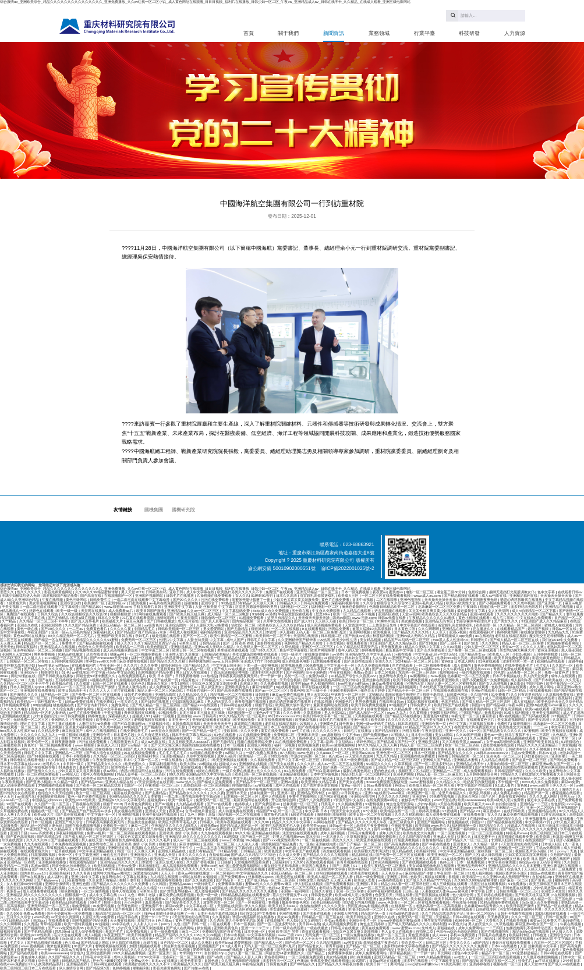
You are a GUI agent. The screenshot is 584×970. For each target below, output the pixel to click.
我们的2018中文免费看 (560, 640)
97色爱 (498, 672)
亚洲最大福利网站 (444, 712)
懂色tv (25, 869)
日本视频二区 (332, 635)
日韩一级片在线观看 (288, 928)
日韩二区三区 (437, 942)
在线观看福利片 (482, 632)
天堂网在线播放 (94, 610)
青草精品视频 (51, 924)
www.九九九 (397, 712)
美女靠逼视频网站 (43, 603)
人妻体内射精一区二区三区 (508, 764)
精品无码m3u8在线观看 (531, 931)
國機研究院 (183, 509)
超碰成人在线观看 (521, 825)
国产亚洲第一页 (550, 603)
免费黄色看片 (97, 628)
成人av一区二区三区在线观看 (340, 764)
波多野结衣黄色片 (393, 676)
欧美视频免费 (292, 665)
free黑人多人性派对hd (450, 640)
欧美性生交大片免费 (515, 727)
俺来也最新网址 (354, 606)
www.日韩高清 (205, 716)
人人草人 (439, 632)
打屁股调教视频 (407, 840)
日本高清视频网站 (385, 862)
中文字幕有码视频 (262, 935)
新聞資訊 (333, 33)
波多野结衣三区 (102, 844)
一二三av (76, 628)
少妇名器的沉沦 (46, 716)
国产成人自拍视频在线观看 (244, 938)
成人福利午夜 (522, 680)
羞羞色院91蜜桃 (436, 716)
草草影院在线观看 (316, 687)
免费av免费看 (34, 913)
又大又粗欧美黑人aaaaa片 (189, 741)
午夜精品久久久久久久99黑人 (175, 825)
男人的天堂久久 (220, 701)
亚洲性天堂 (174, 654)
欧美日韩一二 (377, 964)
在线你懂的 (275, 920)
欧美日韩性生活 (359, 917)
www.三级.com (364, 617)
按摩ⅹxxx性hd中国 (215, 865)
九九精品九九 (559, 632)
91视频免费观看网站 (563, 643)
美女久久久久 (343, 840)
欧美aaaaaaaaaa (471, 800)
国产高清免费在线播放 (235, 690)
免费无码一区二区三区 (139, 640)
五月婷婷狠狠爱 (546, 654)
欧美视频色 (382, 632)
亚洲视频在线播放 (16, 716)
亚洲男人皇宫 (493, 749)
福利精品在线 (211, 632)
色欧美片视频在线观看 (509, 687)
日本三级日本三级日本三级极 (202, 712)
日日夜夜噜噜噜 (188, 676)
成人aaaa (440, 935)
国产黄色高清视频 (508, 709)
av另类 (270, 614)
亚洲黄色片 (344, 701)
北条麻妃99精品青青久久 (484, 906)
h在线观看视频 (314, 628)
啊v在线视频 (509, 716)
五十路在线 (301, 610)
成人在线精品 (525, 701)
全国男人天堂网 (261, 669)
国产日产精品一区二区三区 (361, 844)
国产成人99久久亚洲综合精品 (395, 669)
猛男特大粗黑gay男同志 (112, 873)
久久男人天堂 (371, 789)
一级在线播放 (172, 759)
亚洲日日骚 (19, 833)
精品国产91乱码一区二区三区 (407, 640)
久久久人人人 (100, 690)
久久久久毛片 (160, 840)
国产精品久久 (552, 614)
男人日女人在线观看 (192, 672)
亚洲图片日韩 (398, 877)
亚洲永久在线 (28, 625)
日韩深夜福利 (27, 647)
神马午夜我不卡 (319, 669)
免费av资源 (362, 672)
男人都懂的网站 (323, 683)
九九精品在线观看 (357, 610)
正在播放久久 (484, 628)
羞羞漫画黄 (154, 902)
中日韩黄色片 (352, 793)
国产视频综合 (155, 727)
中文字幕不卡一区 (341, 665)
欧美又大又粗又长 (101, 928)
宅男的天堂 (188, 643)
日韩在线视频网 (409, 698)
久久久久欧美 (345, 698)
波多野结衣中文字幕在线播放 (125, 877)
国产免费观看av (376, 734)
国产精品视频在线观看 (462, 595)
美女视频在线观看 (41, 807)
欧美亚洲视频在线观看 (231, 759)
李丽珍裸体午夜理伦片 (474, 621)
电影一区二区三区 (420, 592)
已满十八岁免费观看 (315, 800)
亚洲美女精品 (92, 869)
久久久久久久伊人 (327, 730)
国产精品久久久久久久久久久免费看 (529, 829)
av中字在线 (121, 924)
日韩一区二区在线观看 (111, 683)
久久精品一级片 (66, 782)
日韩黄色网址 (458, 694)
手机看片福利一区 (200, 690)
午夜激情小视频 (465, 902)
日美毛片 (328, 804)
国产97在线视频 (488, 767)
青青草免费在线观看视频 (513, 669)
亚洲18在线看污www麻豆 (546, 705)
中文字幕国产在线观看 (418, 625)
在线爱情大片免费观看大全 (475, 727)
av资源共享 (26, 796)
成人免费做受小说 (163, 687)
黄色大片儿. (40, 709)
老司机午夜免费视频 (372, 825)
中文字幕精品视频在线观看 (515, 738)
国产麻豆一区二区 (256, 836)
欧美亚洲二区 (48, 738)
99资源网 (273, 661)
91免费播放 (518, 884)
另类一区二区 (295, 676)
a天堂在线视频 (450, 804)
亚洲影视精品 (182, 647)
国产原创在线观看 (358, 661)
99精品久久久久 (379, 764)
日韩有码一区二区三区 (219, 617)
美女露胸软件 (437, 829)
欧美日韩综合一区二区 (357, 621)
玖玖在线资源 (97, 654)
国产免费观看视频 (340, 884)
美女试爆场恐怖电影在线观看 (255, 654)
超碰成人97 (141, 716)
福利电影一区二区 (294, 606)
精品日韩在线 (266, 847)
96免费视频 (315, 665)
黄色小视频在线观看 (474, 617)
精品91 (490, 938)
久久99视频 (452, 647)
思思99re (323, 614)
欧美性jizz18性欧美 (81, 800)
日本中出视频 (363, 599)
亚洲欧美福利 (429, 741)
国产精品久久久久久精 (412, 632)
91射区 (333, 793)
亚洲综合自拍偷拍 (407, 869)
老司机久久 (52, 764)
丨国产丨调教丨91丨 (345, 865)
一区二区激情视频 (451, 833)
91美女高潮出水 (554, 814)
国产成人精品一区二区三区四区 (487, 701)
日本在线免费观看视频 (275, 719)
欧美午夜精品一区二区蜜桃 (231, 635)
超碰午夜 (575, 661)
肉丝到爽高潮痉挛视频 (559, 767)
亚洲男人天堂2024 (17, 654)
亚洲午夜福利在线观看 (160, 814)
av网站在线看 (324, 822)
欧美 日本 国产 (161, 676)
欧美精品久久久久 (188, 964)
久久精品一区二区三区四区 (521, 625)
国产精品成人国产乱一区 (396, 741)
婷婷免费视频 (373, 650)
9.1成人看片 (505, 785)
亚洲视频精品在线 (542, 811)
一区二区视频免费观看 (145, 654)
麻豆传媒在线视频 (133, 661)
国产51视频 (428, 643)
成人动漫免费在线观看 (18, 785)
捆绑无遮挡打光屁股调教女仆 (512, 592)
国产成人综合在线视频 (104, 752)
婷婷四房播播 (481, 658)
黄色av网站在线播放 (29, 635)
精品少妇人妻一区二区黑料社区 (366, 774)
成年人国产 (235, 640)
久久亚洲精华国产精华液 (297, 640)
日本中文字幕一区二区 (141, 759)
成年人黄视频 (125, 957)
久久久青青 (292, 712)
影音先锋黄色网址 (58, 592)
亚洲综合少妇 (71, 603)
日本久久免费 (109, 617)
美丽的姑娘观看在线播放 (212, 719)
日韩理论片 (479, 640)
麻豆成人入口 (108, 745)
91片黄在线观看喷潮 (138, 617)
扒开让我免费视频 (100, 899)
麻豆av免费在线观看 (388, 683)
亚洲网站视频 (360, 632)
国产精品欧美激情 (409, 829)
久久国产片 (330, 807)
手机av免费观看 (523, 752)
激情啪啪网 (166, 617)
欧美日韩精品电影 (327, 902)
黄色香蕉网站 (275, 957)
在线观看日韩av (570, 592)
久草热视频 (290, 647)
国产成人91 (303, 621)
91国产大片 (83, 946)
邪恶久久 (7, 592)
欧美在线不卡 (122, 767)
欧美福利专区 (149, 756)
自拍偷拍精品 (97, 818)
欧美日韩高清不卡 (72, 690)
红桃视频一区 (402, 906)
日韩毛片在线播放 (180, 595)
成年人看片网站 (542, 687)
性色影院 (558, 804)
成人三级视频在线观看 (503, 698)
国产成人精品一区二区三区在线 (515, 640)
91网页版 (232, 836)
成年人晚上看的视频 (199, 909)
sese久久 (460, 738)
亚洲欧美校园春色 (344, 690)
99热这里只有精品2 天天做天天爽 (248, 603)
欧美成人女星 (365, 880)
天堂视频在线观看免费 (516, 836)
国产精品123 (470, 811)
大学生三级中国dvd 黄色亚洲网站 (424, 738)
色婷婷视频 (121, 968)
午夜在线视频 (53, 599)
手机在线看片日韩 (147, 606)
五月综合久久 (175, 789)
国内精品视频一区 (246, 621)
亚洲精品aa (176, 610)
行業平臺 (424, 33)
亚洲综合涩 (102, 734)
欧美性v (89, 778)
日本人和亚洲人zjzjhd (27, 687)
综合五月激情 (11, 712)
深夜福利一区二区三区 (553, 669)
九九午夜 (379, 658)
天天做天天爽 (11, 643)
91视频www (431, 669)
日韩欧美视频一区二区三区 (179, 628)
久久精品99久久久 (193, 694)
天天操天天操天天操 (556, 595)
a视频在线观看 (102, 680)
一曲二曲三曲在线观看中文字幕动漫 (142, 599)
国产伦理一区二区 (433, 938)
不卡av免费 (323, 698)
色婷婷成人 (308, 738)
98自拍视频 (42, 705)
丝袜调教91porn (261, 877)
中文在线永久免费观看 (534, 617)
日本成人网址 (465, 661)
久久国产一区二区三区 (52, 804)
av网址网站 (234, 789)
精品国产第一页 (537, 793)
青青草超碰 (493, 712)
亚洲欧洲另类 (52, 625)
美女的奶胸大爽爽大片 (518, 650)
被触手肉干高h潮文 (416, 800)
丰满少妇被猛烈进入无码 (21, 595)
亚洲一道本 (360, 719)
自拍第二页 (455, 719)
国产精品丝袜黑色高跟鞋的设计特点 (331, 680)
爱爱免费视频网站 (246, 865)
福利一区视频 (142, 658)
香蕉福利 (565, 698)
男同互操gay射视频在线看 (369, 906)
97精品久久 (509, 774)
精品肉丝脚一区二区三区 (29, 698)
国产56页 (472, 643)
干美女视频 (11, 606)
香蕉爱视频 (393, 727)
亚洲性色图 (81, 884)
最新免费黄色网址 (296, 902)
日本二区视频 (385, 672)
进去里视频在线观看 (390, 610)
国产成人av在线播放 (230, 669)
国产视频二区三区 (290, 669)
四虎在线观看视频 (337, 851)
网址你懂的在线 (24, 676)
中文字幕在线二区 (200, 906)
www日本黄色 (233, 840)
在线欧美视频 (517, 920)
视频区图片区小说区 (414, 771)
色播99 (302, 960)
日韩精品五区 (251, 851)
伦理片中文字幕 (172, 640)
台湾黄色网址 (128, 906)
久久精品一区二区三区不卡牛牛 (44, 621)
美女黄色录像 (445, 749)
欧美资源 (543, 836)
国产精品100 (92, 606)
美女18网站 (180, 683)
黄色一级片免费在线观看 (87, 796)
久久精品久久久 (449, 782)
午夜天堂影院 (188, 617)
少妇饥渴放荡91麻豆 (188, 701)
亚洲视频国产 (568, 807)
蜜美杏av (396, 592)
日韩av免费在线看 (392, 617)
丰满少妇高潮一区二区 (309, 756)
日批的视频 (138, 603)
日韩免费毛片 (101, 599)
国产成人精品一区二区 (194, 669)
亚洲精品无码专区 (439, 621)
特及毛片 (525, 960)
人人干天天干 (312, 938)
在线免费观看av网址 (382, 800)
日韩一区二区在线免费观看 (38, 774)
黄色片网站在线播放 (191, 920)
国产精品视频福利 (115, 938)
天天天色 (7, 647)
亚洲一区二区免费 (291, 858)
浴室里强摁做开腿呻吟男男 (256, 606)
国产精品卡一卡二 (368, 727)
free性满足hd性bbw (54, 665)
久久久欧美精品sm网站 (50, 749)
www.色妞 (203, 749)
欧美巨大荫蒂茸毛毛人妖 (178, 822)
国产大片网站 (413, 888)
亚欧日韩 (177, 592)
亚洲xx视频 (458, 632)
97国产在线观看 (19, 804)
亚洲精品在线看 (325, 749)
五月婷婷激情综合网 (67, 661)
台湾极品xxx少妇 (124, 789)
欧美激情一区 (95, 603)
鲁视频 (209, 767)
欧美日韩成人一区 (72, 807)
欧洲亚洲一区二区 (422, 793)
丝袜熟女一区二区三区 (349, 694)
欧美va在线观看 (538, 709)
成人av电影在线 (494, 595)
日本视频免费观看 (327, 661)
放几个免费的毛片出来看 (356, 778)
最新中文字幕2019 (94, 767)
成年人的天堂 (349, 650)
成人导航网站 (190, 709)
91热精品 (210, 676)
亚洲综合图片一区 (179, 625)
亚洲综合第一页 (434, 723)
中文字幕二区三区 (156, 650)
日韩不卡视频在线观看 (289, 829)
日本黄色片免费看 (457, 847)
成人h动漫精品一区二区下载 (534, 610)
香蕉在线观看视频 (316, 931)
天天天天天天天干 (217, 723)
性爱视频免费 (341, 818)
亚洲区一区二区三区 (318, 647)
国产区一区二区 (195, 635)
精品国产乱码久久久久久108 (177, 935)
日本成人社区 (552, 844)
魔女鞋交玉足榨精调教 (547, 635)
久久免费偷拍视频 (274, 683)
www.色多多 (235, 680)
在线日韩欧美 (515, 811)
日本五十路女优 (130, 899)
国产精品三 (14, 909)
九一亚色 (306, 844)
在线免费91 (105, 701)
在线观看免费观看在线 (451, 690)
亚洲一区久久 (456, 730)
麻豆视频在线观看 (178, 749)
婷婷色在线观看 (42, 610)
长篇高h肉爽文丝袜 (567, 836)
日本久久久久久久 (192, 854)
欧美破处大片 (113, 621)
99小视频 (253, 840)
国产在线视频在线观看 (420, 862)
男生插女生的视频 (142, 822)
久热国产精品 (561, 854)
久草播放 (192, 654)
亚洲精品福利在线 (524, 595)
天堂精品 (443, 917)
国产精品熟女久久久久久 (502, 730)
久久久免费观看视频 (374, 665)
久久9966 (14, 913)
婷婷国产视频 (539, 628)
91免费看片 (500, 694)
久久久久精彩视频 (409, 814)
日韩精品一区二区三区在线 (27, 661)
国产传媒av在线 (357, 635)
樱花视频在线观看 (566, 793)
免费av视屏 (96, 833)
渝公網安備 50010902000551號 (281, 568)
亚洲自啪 (184, 716)
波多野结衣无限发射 (527, 606)
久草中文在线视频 (277, 621)
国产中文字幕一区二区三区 (299, 759)
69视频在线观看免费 (206, 752)
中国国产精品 (472, 712)
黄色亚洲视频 (548, 650)
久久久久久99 (37, 840)
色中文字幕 (546, 592)
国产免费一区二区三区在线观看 (473, 650)
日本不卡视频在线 (507, 676)
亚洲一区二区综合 (540, 807)
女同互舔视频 (311, 658)
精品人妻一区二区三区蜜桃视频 (452, 683)
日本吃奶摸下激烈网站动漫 (440, 687)
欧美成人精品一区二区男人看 (432, 785)
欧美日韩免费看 (140, 935)
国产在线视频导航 (312, 727)
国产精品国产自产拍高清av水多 (142, 632)
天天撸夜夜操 (392, 647)
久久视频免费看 (263, 759)
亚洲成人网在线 (259, 745)
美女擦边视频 (412, 621)
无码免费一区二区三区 (525, 672)
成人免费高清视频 (139, 669)
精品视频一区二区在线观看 (231, 694)
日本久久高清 (287, 595)
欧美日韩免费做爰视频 (512, 658)
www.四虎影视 (42, 833)
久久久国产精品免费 (81, 625)
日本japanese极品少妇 (474, 807)
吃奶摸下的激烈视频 (479, 782)
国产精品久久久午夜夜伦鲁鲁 (341, 964)
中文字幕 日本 (442, 807)
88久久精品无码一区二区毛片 (71, 635)
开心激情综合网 (284, 800)
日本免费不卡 (485, 836)
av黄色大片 (457, 924)
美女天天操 (177, 727)
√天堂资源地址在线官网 (156, 782)
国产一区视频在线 (252, 902)
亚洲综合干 (210, 603)
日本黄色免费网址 (138, 804)
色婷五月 (447, 862)
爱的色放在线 (385, 771)
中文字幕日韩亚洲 (227, 665)
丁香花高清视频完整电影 (230, 672)
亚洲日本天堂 (309, 734)
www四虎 (41, 917)
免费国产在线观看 (280, 592)
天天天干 (168, 873)
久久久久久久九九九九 (406, 719)
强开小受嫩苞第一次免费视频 (485, 680)
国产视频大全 (123, 829)
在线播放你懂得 (533, 632)
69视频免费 (168, 712)
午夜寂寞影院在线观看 (296, 614)
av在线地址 (484, 635)
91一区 (474, 730)
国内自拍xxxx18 (110, 778)
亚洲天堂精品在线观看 (338, 738)
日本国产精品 (309, 789)
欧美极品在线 (63, 683)
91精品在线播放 (71, 654)
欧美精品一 (26, 701)
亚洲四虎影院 (80, 858)
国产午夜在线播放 (436, 844)
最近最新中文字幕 (471, 610)
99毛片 (96, 902)
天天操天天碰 (326, 621)
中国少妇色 (535, 683)
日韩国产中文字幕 (390, 767)
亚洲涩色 (419, 796)
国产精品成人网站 (95, 942)
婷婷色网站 (85, 709)
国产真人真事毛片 (85, 621)
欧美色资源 (273, 851)
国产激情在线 (300, 749)
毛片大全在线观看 (68, 935)
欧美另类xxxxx (479, 669)
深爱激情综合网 (146, 873)
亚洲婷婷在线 (119, 847)
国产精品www (92, 782)
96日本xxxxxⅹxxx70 (284, 716)
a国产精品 (36, 847)
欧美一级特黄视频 (78, 924)
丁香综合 (140, 858)
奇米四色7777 (191, 953)
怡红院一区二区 (244, 625)
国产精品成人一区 (269, 942)
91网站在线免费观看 (151, 614)
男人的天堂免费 (536, 676)
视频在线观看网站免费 (255, 741)
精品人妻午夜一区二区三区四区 (142, 774)
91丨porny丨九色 (564, 851)
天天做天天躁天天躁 (314, 617)
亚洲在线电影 (327, 844)
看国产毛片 (114, 931)
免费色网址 (120, 705)
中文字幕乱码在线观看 (49, 899)
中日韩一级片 (74, 764)
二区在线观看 (387, 599)
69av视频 (437, 676)
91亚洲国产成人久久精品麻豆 (544, 621)
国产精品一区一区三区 (364, 946)
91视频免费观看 (252, 617)
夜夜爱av (380, 592)
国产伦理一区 (490, 888)
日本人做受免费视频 (87, 931)
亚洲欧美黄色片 (237, 687)
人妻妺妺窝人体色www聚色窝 (445, 891)
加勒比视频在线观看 (423, 701)
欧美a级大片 (354, 709)
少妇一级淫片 (292, 654)
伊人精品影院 (417, 789)
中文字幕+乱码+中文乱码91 (437, 654)
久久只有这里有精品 (527, 694)
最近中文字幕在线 (294, 650)
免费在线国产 (560, 858)
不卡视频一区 (509, 782)
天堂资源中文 (356, 625)
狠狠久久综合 (100, 807)
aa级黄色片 (154, 625)
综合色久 (138, 683)
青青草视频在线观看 (251, 701)
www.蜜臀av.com (406, 928)
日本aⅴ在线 (548, 752)
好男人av (567, 796)
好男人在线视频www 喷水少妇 (296, 836)
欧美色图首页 (158, 647)
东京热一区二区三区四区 (418, 672)
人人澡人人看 (249, 844)
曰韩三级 (412, 891)
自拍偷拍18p (242, 785)
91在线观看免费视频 (490, 778)
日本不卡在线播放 (76, 756)
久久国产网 (479, 694)
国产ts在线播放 (32, 877)
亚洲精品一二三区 (69, 752)
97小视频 (288, 752)
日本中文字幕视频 (324, 774)
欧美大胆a (188, 764)
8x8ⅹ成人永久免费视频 (271, 610)
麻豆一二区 (140, 825)
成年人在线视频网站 (102, 730)
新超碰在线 (571, 920)
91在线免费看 (295, 771)
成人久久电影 (202, 942)
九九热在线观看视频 (217, 833)
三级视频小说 (159, 723)
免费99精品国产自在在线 (222, 931)
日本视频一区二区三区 (242, 796)
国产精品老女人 (311, 946)
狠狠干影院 (264, 705)
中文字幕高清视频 (162, 709)
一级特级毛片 (205, 884)
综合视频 (103, 829)
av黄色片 (151, 807)
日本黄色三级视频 (313, 818)
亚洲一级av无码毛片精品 (71, 632)
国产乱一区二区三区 (466, 938)
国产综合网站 (320, 858)
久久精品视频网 (329, 942)
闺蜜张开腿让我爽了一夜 (251, 599)
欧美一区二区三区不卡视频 (354, 614)
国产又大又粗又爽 (165, 745)
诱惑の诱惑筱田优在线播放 (521, 599)
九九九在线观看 (36, 844)
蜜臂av (535, 920)
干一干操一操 (271, 676)
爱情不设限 (415, 767)
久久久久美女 (121, 818)
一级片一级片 (235, 709)
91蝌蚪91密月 (262, 595)
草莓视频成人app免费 (455, 635)
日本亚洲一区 (179, 719)
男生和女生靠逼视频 (180, 946)
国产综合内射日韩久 (93, 705)
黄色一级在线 (28, 628)
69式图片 (359, 960)
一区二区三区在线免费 (328, 909)
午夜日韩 (470, 606)
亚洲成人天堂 (156, 811)
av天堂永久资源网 (165, 730)
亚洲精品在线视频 (559, 606)
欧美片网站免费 (323, 650)
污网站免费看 (339, 628)
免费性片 (69, 643)
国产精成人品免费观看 (215, 782)
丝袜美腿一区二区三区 (163, 785)
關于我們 (288, 33)
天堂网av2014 (363, 752)
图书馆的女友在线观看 (18, 793)
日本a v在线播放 (367, 818)
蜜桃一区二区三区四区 (441, 698)
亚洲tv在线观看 (482, 614)
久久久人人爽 (534, 647)
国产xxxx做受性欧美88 (281, 840)
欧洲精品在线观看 (551, 661)
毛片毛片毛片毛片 (173, 752)
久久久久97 (77, 888)
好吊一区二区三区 (356, 807)
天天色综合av (392, 873)
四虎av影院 (341, 617)
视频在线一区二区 (494, 606)
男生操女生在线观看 (233, 650)
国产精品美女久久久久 (456, 752)
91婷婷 (257, 614)
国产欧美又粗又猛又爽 (187, 614)
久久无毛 (573, 680)
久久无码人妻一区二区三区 (257, 647)
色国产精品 (450, 701)
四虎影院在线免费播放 (521, 767)
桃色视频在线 (64, 705)
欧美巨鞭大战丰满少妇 (18, 665)
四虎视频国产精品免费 (61, 595)
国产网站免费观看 (564, 759)
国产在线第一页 (166, 680)
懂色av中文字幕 (268, 712)
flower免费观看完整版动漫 (387, 782)
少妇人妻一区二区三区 (482, 647)
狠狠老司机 (50, 672)
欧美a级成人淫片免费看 (506, 800)
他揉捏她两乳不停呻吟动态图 (529, 928)
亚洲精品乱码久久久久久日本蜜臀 (251, 632)
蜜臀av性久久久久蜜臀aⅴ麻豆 (292, 869)
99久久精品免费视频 (130, 953)
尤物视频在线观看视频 (56, 785)
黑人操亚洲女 (571, 650)
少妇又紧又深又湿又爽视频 (79, 771)
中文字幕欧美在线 (446, 960)
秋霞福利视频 (384, 635)
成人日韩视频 (492, 854)
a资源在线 (220, 888)
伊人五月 (7, 796)
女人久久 (242, 595)
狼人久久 (124, 643)
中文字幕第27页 (538, 822)
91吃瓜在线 (280, 756)
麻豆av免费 (135, 621)
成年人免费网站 (471, 928)
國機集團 (153, 509)
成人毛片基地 (504, 617)
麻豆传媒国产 (263, 687)
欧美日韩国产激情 (150, 610)
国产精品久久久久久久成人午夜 (49, 669)
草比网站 (444, 953)
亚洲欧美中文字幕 (178, 606)
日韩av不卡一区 (342, 825)
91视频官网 (122, 858)
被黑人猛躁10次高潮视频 (372, 628)
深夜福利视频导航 (345, 603)
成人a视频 (92, 935)
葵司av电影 (383, 829)
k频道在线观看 (208, 771)
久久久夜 (217, 793)
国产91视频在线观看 (44, 756)
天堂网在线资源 (306, 635)
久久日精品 (57, 759)
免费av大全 (140, 960)
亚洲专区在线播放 (569, 877)
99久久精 (176, 774)
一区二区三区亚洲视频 (486, 833)
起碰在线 (150, 942)
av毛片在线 (301, 730)
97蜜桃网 (532, 730)
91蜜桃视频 (374, 804)
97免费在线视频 (442, 796)
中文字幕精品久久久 (543, 789)
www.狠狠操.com (117, 606)
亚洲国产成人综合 (69, 822)
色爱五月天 (384, 895)
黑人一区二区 (151, 789)
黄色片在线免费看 (336, 599)
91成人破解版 (45, 818)
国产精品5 (470, 960)
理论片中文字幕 (33, 723)
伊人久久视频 (256, 906)
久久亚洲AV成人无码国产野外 (506, 877)
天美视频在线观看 (369, 716)
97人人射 (439, 949)
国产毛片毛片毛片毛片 (295, 698)
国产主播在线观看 (62, 723)
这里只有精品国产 (203, 851)
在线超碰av (479, 818)
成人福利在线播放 (331, 899)
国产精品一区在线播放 (52, 640)
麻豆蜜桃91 (492, 811)
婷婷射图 (440, 924)
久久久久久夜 (121, 628)
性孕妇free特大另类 (453, 658)
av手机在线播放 (548, 960)
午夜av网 (515, 705)
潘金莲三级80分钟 (451, 592)
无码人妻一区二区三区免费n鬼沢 (322, 632)
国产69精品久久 (439, 888)
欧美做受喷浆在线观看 (516, 938)
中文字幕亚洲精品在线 (97, 851)
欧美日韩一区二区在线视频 (193, 650)
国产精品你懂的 (388, 730)
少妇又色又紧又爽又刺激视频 (141, 928)
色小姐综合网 (465, 888)
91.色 (65, 672)
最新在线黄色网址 (357, 771)
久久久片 (131, 665)
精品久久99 (382, 807)
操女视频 (76, 899)
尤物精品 (376, 694)
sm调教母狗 (330, 734)
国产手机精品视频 (38, 931)
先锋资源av (265, 698)
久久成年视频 (525, 603)
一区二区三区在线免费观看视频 (387, 595)
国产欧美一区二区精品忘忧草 (223, 658)
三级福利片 (281, 862)
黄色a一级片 (549, 738)
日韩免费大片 (421, 705)
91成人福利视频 (517, 712)
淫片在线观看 (403, 665)
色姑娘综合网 (565, 928)
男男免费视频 (45, 654)
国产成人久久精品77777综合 (254, 854)
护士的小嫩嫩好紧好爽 (414, 749)
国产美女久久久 (506, 621)
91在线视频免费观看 (291, 741)
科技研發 (469, 33)
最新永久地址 (158, 683)
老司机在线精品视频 (511, 635)
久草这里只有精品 (150, 829)
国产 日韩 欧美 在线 (239, 643)
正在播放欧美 (11, 745)
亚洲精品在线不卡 (456, 628)
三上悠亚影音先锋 (383, 625)
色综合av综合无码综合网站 (146, 698)
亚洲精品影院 (166, 694)
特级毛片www (517, 833)
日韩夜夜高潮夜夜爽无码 (478, 599)
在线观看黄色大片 (480, 719)
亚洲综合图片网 (363, 796)
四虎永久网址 (469, 796)
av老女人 (461, 957)
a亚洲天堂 (544, 938)
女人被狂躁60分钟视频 (24, 884)
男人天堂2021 (132, 592)
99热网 (325, 640)
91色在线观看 (489, 661)
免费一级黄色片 (557, 672)
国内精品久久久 (492, 825)
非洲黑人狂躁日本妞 (264, 658)
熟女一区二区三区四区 (463, 745)
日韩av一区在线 (565, 628)
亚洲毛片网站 (404, 774)
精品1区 (290, 789)
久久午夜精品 (454, 669)
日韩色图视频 (79, 759)
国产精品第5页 (98, 968)
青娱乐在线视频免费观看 (512, 942)
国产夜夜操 (195, 818)
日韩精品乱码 (210, 643)
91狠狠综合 (333, 658)
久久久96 (262, 822)
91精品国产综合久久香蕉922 (354, 676)
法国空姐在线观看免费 (300, 833)
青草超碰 (301, 909)
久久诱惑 (217, 920)
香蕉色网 (297, 690)
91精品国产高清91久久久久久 (428, 727)
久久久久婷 (306, 764)
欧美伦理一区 (487, 625)
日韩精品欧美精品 (216, 654)
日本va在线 (212, 709)
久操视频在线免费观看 (215, 595)
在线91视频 (323, 701)
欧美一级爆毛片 (181, 800)
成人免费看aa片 (121, 610)
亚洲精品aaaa (180, 884)
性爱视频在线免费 (278, 778)
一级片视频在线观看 (475, 672)
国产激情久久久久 (24, 694)
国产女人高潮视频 (493, 683)
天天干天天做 (100, 949)
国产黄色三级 (542, 880)
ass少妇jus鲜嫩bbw (424, 964)
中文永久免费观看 (326, 610)
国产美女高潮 (539, 719)
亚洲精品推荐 (13, 829)
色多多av (13, 891)
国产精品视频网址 (221, 818)
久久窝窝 (83, 683)
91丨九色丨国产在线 (37, 680)
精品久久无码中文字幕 (423, 647)
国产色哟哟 (294, 672)
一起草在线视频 (64, 851)
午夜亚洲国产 (38, 632)
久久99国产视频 (469, 734)
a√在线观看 (264, 785)
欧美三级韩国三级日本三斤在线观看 (267, 727)
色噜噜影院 (238, 858)
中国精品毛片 (145, 628)
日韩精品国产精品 (508, 771)
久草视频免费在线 (560, 694)
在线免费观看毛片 (519, 665)
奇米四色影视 (100, 888)
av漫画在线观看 (391, 880)
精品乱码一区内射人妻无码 (45, 712)
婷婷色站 (120, 888)
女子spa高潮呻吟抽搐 (503, 741)
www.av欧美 (540, 785)
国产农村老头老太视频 (321, 785)
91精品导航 (229, 851)
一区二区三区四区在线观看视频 (218, 738)
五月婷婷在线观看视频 (495, 895)
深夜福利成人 (104, 632)
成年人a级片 (227, 756)
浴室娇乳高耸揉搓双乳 (318, 595)
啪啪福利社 (142, 968)
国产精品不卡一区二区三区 (409, 690)
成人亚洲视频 (52, 727)
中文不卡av (351, 734)
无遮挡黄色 (165, 669)
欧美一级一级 (67, 610)
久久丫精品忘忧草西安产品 (155, 643)
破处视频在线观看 (166, 635)
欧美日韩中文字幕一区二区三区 (328, 716)
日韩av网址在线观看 (236, 705)
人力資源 (514, 33)
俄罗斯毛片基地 (276, 814)
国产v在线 (215, 957)
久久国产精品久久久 (506, 818)
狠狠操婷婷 (260, 628)
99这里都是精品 (525, 953)
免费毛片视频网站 (227, 749)
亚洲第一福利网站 (464, 829)
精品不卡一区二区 (496, 953)
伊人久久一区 (564, 785)
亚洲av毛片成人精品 (428, 603)
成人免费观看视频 (478, 771)
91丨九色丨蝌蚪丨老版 (198, 814)
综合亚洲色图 (317, 672)
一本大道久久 (128, 701)
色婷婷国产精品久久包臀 (304, 643)
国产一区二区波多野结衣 (434, 764)
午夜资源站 (490, 829)
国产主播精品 (156, 793)
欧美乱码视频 (480, 793)
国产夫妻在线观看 (317, 913)
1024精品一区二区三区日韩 (66, 658)
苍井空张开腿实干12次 (290, 895)
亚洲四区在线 (389, 614)
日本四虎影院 (409, 723)
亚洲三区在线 (11, 928)
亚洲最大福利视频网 (401, 687)
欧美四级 (378, 719)
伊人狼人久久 (563, 931)
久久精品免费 (402, 709)
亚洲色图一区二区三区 (394, 752)
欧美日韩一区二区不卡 (274, 635)
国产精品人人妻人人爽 (352, 669)
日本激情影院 (150, 865)
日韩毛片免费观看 (315, 603)
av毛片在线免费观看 (165, 603)
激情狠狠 (324, 814)
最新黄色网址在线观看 (331, 705)
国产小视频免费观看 (495, 603)
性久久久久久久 (30, 592)
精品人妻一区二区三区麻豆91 (161, 690)
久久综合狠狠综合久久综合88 (386, 603)
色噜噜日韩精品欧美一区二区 (392, 606)
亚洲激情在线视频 (253, 764)
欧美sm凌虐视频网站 (339, 745)
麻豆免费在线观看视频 (521, 814)
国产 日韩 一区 (195, 924)
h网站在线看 (191, 877)
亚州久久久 (384, 661)
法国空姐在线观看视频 (488, 884)
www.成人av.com (427, 595)
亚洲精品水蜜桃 (466, 759)
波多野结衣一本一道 (518, 661)
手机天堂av (69, 869)
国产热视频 (124, 909)
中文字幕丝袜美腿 (502, 862)
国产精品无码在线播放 (403, 716)
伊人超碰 (286, 632)
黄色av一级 (493, 734)
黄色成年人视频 (34, 957)
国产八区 (489, 796)
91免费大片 (552, 920)
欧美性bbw (299, 683)
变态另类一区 (412, 942)
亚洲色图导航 (411, 599)
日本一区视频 (234, 745)
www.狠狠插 (85, 745)
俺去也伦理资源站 (400, 804)
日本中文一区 (572, 957)
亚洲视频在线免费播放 (38, 690)
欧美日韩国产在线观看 (452, 705)
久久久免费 (149, 665)
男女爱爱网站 (214, 628)
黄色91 (446, 661)
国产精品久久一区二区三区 (467, 840)
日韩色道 (540, 935)
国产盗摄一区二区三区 (530, 759)
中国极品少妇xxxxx (47, 800)
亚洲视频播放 (536, 818)
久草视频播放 (357, 836)
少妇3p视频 (522, 654)
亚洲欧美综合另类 (438, 869)
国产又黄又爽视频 (424, 909)
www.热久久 (186, 782)
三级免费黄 (567, 869)
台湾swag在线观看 (229, 949)
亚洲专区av (117, 603)
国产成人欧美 (549, 949)
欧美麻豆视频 (306, 719)
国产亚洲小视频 (39, 782)
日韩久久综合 (48, 614)
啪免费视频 (70, 891)
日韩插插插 (101, 858)
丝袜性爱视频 (378, 709)
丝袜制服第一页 (262, 793)
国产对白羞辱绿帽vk (130, 723)
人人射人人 (33, 658)
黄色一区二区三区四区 (299, 888)
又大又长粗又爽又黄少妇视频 (432, 610)
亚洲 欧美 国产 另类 (284, 931)
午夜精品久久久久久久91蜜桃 (432, 617)
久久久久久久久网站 (394, 796)
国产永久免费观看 (431, 650)
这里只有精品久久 (281, 617)
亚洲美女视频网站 (546, 712)
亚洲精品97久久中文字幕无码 (368, 654)
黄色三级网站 (77, 599)
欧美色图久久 (136, 764)
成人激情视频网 (207, 891)
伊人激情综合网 (71, 968)
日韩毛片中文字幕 (261, 640)
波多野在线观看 (269, 643)
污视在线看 (403, 654)
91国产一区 (133, 785)
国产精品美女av (473, 654)
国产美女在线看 (282, 764)
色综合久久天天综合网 (96, 647)
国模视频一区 (76, 895)
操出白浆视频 (361, 957)
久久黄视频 (418, 712)
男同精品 (397, 964)
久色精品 (560, 734)
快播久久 (464, 836)
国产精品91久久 (198, 665)
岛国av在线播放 (542, 873)
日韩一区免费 (557, 917)
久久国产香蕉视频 (200, 862)
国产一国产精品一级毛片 (202, 730)
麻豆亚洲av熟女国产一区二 (553, 764)
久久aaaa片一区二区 (333, 752)
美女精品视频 (371, 640)
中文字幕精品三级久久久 (352, 829)
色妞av (400, 785)
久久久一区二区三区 (527, 917)
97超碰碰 (210, 877)
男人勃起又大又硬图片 (304, 920)
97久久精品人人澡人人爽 (378, 745)
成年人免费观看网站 (371, 953)
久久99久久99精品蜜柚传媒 (97, 592)
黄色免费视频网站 (488, 665)
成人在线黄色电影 (296, 661)
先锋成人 (429, 928)
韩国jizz (478, 705)
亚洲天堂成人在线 (97, 738)
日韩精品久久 (288, 603)
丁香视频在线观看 (86, 804)
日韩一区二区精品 (512, 690)
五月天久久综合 (19, 917)
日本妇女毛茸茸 (357, 658)
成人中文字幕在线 (200, 592)
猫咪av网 (117, 654)
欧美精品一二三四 (130, 647)
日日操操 (224, 862)
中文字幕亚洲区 (183, 698)
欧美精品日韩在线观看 (70, 902)
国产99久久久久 (186, 599)
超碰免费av (156, 800)
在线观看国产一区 (118, 595)
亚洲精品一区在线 (21, 862)
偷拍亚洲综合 (172, 665)
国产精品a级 (496, 705)
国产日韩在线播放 (161, 621)
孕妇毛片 (142, 635)
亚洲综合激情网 (57, 884)
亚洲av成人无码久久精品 (416, 635)
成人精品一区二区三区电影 (228, 614)
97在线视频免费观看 (255, 734)
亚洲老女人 (462, 844)
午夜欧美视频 (83, 719)
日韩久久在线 (323, 891)
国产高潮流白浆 (50, 836)
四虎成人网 (249, 683)
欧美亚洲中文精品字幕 (319, 782)
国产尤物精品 (59, 617)
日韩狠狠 (262, 694)
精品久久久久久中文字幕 (292, 822)
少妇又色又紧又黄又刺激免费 (296, 599)
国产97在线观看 (220, 804)
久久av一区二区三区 (203, 610)
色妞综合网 (477, 592)
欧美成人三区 (349, 595)
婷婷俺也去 (97, 716)
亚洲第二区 (254, 738)
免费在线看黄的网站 (475, 709)
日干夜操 (346, 723)
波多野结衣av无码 (393, 899)
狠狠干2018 (71, 738)
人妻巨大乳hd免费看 (212, 625)
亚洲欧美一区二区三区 (516, 847)
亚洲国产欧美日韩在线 (115, 635)
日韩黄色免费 (322, 895)
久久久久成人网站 (543, 796)
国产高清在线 (91, 595)
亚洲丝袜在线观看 (376, 680)
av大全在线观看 (13, 847)
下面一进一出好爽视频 (261, 665)
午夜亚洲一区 (111, 665)
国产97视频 (164, 804)
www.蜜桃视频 (422, 782)
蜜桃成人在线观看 (559, 625)
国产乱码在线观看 (536, 716)
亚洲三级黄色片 (402, 822)
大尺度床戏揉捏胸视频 (541, 957)
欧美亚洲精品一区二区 (445, 854)
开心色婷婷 (133, 902)
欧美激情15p (170, 807)
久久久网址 (491, 643)
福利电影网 (370, 938)
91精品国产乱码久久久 (235, 698)
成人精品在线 (403, 851)
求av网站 (110, 771)
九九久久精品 (387, 756)
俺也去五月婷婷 (373, 690)
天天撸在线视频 (123, 920)
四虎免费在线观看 (21, 738)
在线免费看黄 (357, 643)
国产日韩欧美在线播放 (56, 676)
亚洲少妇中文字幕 (85, 877)
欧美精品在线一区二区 (398, 811)
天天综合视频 (290, 680)
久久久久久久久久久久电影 (518, 614)
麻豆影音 (517, 683)
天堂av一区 (511, 647)
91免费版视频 (137, 931)
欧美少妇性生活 (345, 640)
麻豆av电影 (574, 603)
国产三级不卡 (451, 643)
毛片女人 (290, 658)
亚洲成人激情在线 (132, 687)
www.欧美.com (335, 847)
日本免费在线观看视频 (69, 844)
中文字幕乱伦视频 (119, 869)
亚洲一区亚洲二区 (163, 953)
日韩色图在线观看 (283, 818)
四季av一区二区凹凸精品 (403, 818)
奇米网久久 (60, 719)
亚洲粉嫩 (24, 938)
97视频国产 (398, 705)
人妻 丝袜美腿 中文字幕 (214, 606)
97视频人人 (308, 723)
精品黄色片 (190, 680)
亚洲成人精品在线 (120, 782)
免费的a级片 (319, 676)
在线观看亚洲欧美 (445, 680)
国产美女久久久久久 (280, 738)
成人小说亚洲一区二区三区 (153, 938)
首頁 (248, 33)
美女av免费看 (288, 917)
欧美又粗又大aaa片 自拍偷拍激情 (43, 789)
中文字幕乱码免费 (236, 610)
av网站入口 (234, 752)
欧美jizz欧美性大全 (461, 603)
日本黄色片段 (405, 628)
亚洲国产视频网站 (149, 595)
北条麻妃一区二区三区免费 (439, 606)
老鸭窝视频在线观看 (150, 719)
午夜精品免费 (253, 964)
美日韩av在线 (309, 924)
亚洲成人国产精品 (437, 759)
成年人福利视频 (333, 833)
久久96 (298, 862)
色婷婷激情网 (508, 632)
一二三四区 (541, 734)
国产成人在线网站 (180, 928)
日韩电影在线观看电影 (28, 759)
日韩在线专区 (487, 909)
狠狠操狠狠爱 (121, 614)
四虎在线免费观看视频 (83, 825)
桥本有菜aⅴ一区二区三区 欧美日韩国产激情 (81, 687)
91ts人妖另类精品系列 (47, 964)
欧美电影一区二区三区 (114, 719)
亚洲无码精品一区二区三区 (317, 592)
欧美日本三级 (226, 727)
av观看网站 (419, 676)
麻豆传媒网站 (190, 844)
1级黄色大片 (16, 603)
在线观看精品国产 (511, 628)
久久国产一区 (563, 665)
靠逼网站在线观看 (248, 723)
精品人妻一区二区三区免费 (523, 643)
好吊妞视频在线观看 (332, 873)
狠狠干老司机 (434, 694)
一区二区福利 (224, 873)
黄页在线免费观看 (275, 730)
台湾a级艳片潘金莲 (200, 811)
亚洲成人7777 (252, 661)
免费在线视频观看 (186, 899)
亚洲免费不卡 (152, 906)
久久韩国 (571, 862)
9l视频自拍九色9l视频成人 (126, 840)
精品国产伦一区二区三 (42, 643)
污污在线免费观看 (215, 599)
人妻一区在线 (397, 909)
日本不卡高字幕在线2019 (192, 734)
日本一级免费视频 (355, 592)
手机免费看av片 (157, 899)
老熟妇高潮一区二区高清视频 (206, 785)
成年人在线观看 (563, 676)
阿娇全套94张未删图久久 (96, 676)
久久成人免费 (290, 854)
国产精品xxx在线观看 (200, 705)
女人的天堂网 (499, 610)
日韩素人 (207, 822)
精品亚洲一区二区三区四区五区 (447, 778)
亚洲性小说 (114, 698)
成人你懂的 (463, 665)
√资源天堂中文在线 (348, 800)
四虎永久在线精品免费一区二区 (296, 767)
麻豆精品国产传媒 (419, 873)
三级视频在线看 (482, 723)
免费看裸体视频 (230, 884)
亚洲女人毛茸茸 (428, 858)
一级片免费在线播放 (262, 752)
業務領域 (379, 33)
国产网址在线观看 (334, 796)
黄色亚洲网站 (382, 749)
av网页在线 (353, 942)
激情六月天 (571, 789)
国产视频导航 (35, 928)
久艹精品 (9, 621)
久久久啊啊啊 (429, 628)
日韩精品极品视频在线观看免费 (160, 818)
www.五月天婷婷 (226, 661)
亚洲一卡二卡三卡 (155, 917)
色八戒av (335, 756)
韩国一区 (124, 851)
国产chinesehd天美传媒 (109, 658)
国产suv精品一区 (134, 745)
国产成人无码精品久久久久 (409, 924)
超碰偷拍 (191, 603)
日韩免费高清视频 (186, 723)
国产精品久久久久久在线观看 (326, 854)
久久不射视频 (540, 749)
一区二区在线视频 (285, 628)
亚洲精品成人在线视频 (58, 647)
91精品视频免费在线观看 (500, 902)
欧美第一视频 (258, 767)
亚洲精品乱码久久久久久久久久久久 (193, 836)
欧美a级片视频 (83, 617)
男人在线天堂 (93, 840)
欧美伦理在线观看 (365, 873)
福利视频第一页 (50, 701)
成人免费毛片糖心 (507, 793)
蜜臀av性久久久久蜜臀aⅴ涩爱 (99, 669)
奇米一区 (568, 738)
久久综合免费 (63, 709)
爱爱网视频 (243, 942)
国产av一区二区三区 (271, 690)
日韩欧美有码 (157, 592)
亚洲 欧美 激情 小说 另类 (184, 778)
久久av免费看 (481, 738)
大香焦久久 (495, 920)
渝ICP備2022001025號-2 (347, 568)
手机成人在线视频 (184, 632)
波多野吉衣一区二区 (219, 902)
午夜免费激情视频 (107, 759)
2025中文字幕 (304, 899)
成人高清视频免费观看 (325, 625)
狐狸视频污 (448, 672)
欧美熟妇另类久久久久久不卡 (240, 592)
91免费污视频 (104, 906)
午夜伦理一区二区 (465, 716)
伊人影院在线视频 (309, 884)
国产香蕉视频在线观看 (376, 698)
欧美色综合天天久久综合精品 (445, 614)
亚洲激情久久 (141, 854)
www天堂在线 (445, 800)
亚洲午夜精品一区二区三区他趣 (38, 650)
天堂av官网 (411, 614)
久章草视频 (312, 712)
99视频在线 (208, 764)
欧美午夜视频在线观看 (559, 730)
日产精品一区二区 (568, 617)
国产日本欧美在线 (549, 680)
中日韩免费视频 (73, 716)
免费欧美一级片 (116, 825)
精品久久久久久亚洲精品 (537, 745)
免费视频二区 (285, 734)
